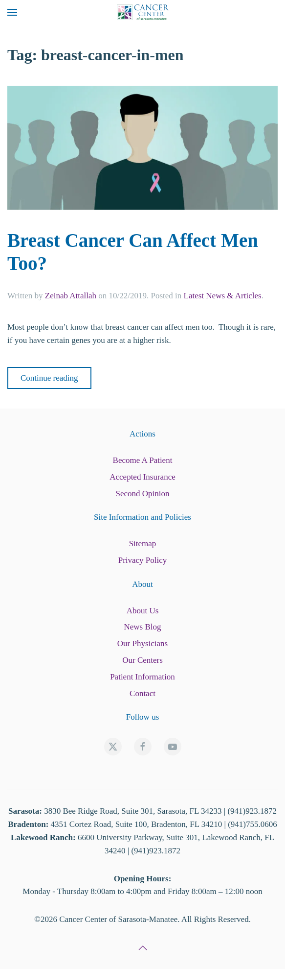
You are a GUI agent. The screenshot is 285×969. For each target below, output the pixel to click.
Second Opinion (142, 493)
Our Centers (142, 660)
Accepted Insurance (142, 477)
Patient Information (142, 676)
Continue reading (49, 378)
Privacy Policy (142, 560)
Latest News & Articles (223, 295)
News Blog (142, 626)
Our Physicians (142, 643)
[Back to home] (143, 12)
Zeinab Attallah (70, 295)
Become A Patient (143, 460)
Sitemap (142, 543)
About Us (143, 610)
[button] (12, 12)
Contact (142, 693)
